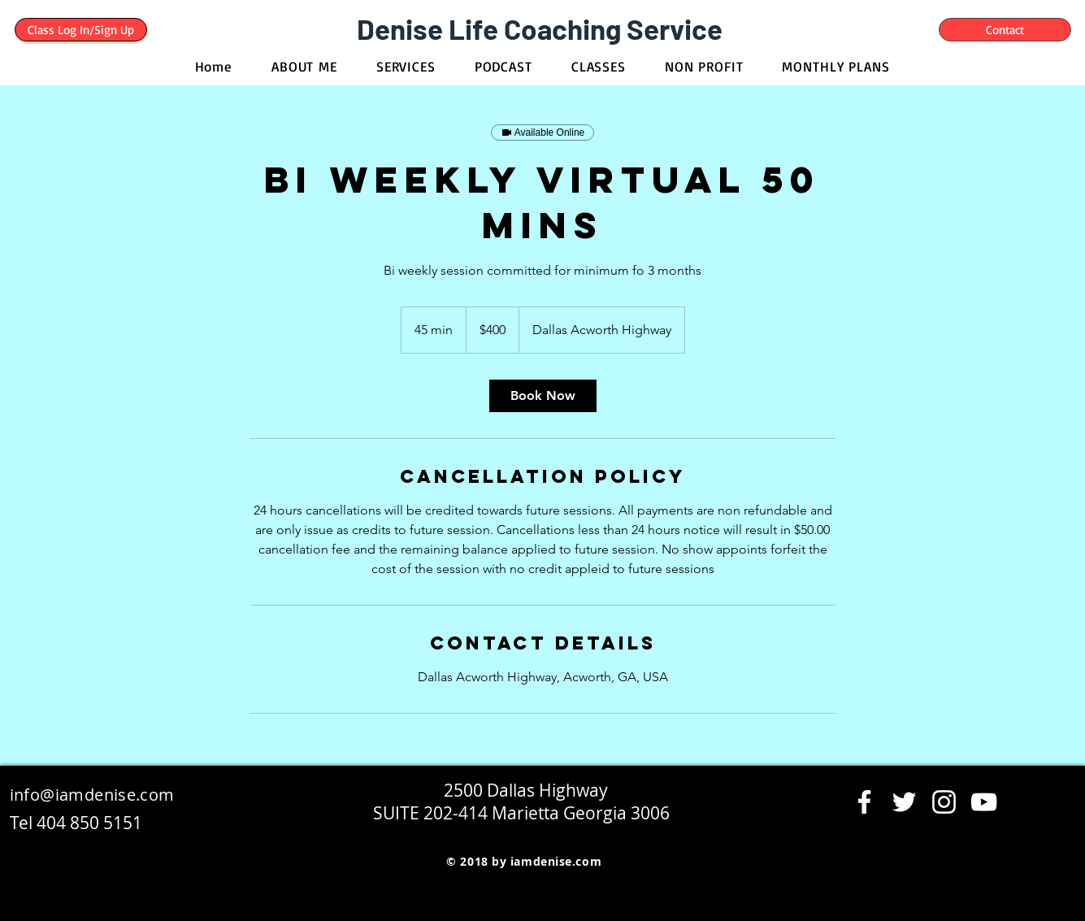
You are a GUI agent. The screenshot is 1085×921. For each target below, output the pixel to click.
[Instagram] (944, 802)
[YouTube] (984, 802)
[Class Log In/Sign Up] (81, 29)
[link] (543, 396)
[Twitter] (904, 802)
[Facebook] (864, 802)
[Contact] (1005, 29)
